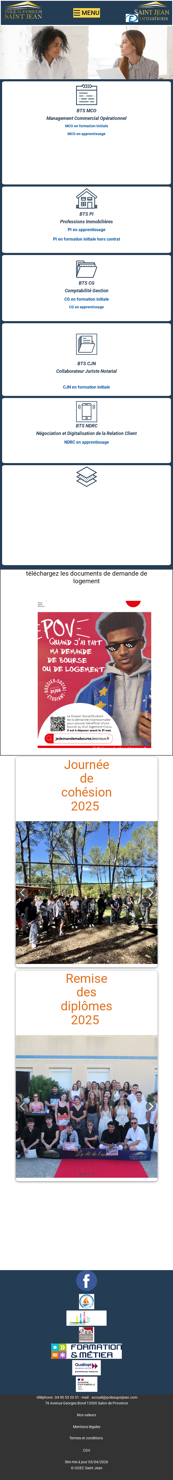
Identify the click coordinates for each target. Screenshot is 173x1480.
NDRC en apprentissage (86, 442)
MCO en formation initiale (86, 126)
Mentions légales (86, 1427)
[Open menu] (86, 13)
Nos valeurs (86, 1415)
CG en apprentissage (86, 307)
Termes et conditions (86, 1438)
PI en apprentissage (87, 229)
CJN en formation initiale (86, 387)
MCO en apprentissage (86, 134)
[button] (22, 892)
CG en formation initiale (86, 299)
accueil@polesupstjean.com (114, 1397)
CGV (86, 1450)
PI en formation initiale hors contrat (86, 239)
